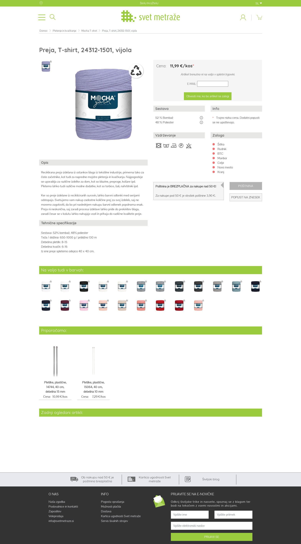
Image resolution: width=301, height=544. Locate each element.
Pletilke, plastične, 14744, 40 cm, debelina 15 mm (55, 388)
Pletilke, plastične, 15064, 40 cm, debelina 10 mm (93, 388)
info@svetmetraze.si (61, 522)
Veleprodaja (56, 517)
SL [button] (259, 3)
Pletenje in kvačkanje (64, 31)
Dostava (106, 512)
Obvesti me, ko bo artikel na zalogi (207, 97)
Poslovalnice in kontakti (63, 507)
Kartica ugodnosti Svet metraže (121, 517)
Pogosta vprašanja (112, 502)
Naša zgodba (57, 502)
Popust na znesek (245, 198)
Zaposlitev (55, 512)
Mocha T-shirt (89, 31)
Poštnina (245, 187)
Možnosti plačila (111, 507)
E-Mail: (191, 85)
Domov (44, 31)
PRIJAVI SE (211, 538)
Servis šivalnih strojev (114, 522)
